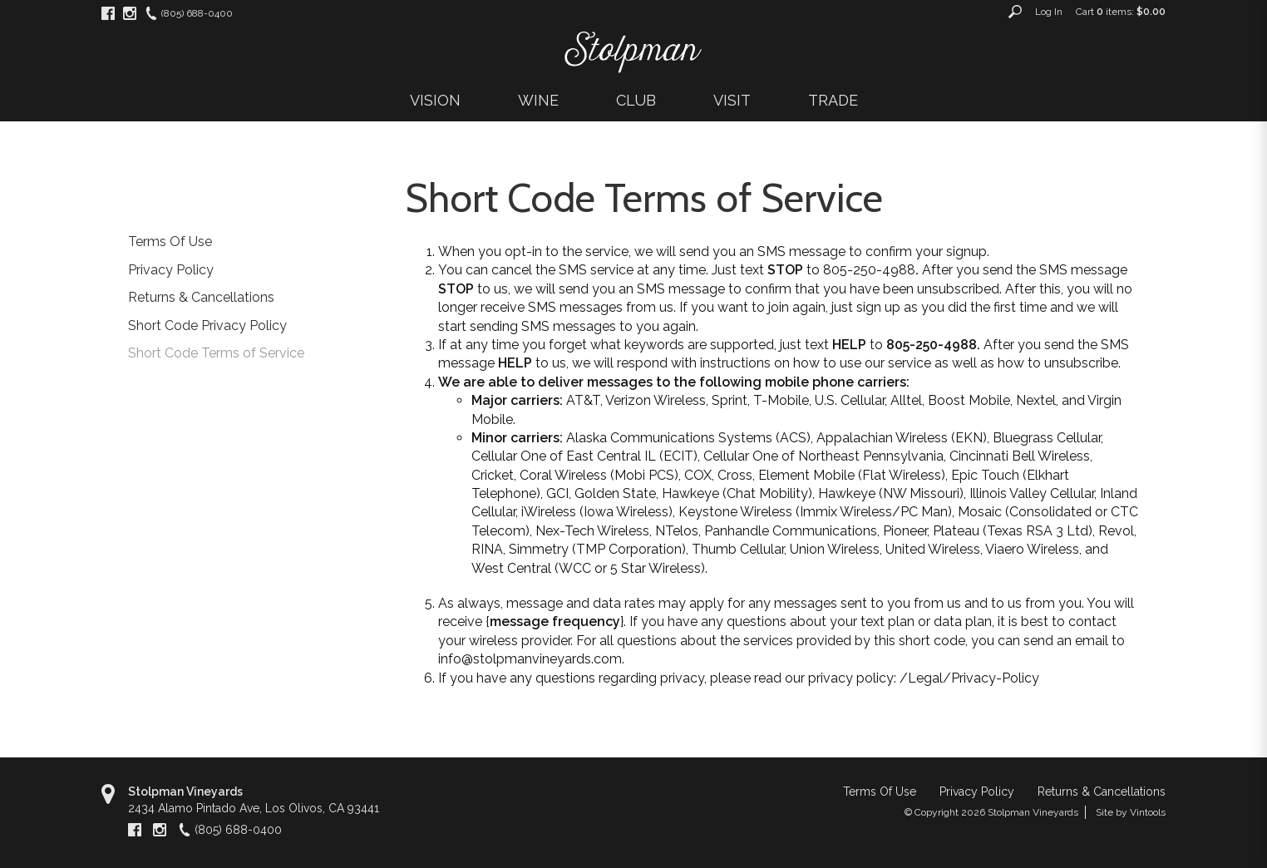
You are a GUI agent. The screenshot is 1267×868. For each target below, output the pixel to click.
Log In (1048, 11)
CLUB (636, 100)
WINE (538, 100)
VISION (435, 100)
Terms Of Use (170, 241)
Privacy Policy (171, 270)
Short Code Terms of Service (216, 353)
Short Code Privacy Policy (207, 325)
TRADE (833, 100)
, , (253, 808)
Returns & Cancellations (201, 297)
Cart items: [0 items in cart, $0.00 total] (1121, 11)
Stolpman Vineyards (185, 791)
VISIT (732, 100)
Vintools (1148, 812)
